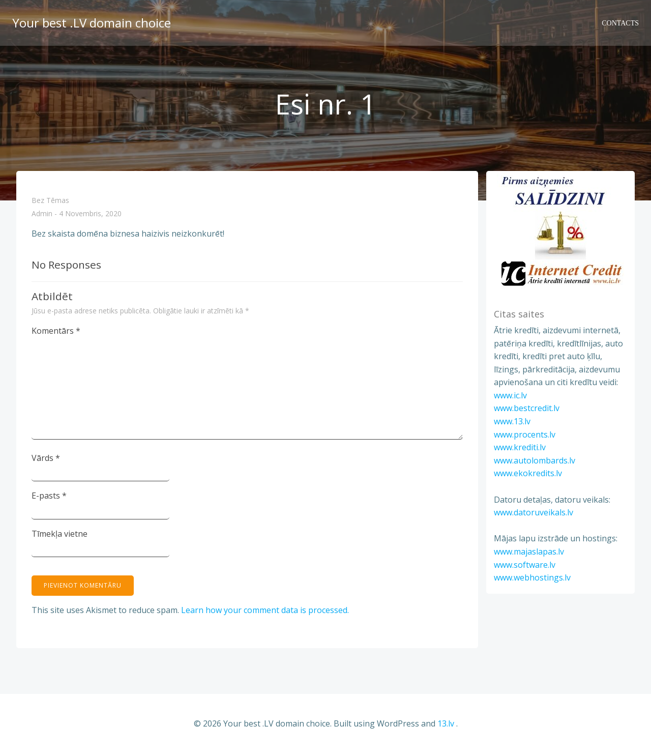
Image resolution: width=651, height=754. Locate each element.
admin (42, 214)
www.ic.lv (510, 395)
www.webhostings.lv (532, 577)
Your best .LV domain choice (91, 22)
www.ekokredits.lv (528, 473)
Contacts (620, 23)
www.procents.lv (524, 434)
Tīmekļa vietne (59, 533)
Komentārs (56, 330)
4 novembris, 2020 (90, 214)
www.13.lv (512, 421)
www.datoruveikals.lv (533, 512)
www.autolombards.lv (534, 460)
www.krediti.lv (520, 447)
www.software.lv (524, 564)
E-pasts (49, 495)
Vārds (46, 457)
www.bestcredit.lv (526, 408)
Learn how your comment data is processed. (265, 610)
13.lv (445, 723)
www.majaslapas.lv (529, 551)
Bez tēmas (50, 200)
